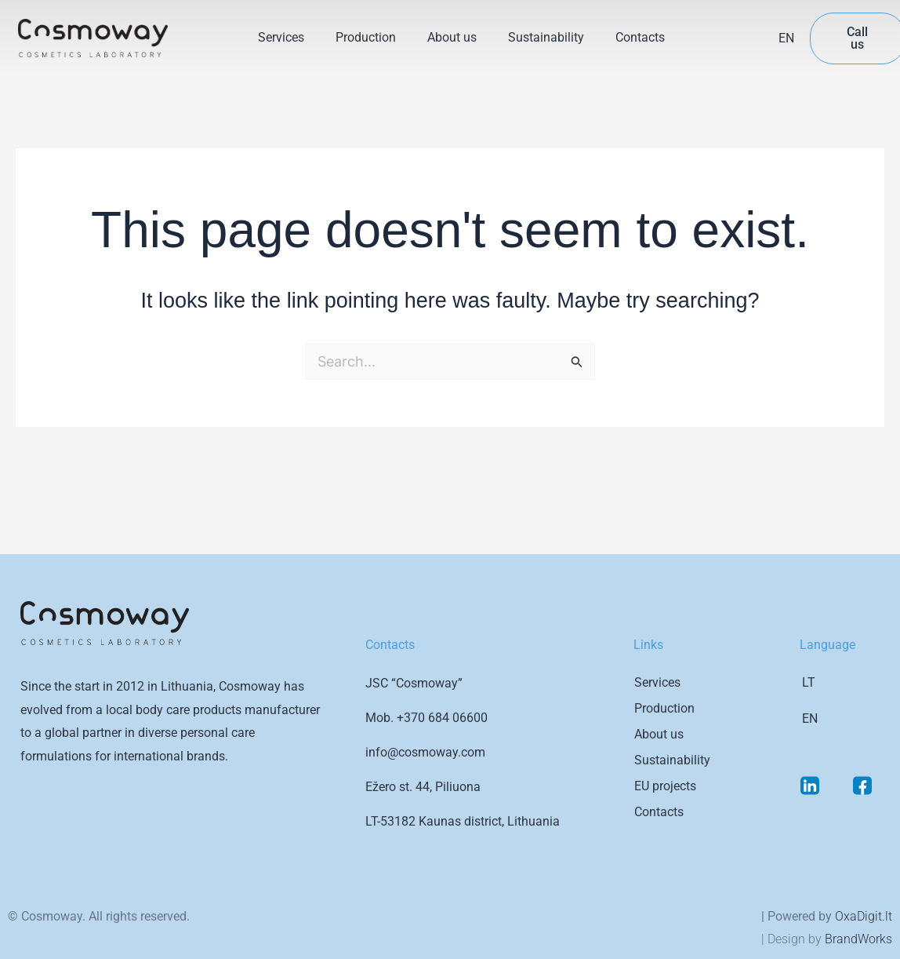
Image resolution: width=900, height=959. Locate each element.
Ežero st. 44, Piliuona (423, 786)
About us (452, 37)
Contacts (640, 37)
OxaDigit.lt (863, 916)
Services (281, 37)
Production (366, 37)
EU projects (665, 786)
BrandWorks (858, 939)
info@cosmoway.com (425, 752)
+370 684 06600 (442, 717)
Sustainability (546, 37)
